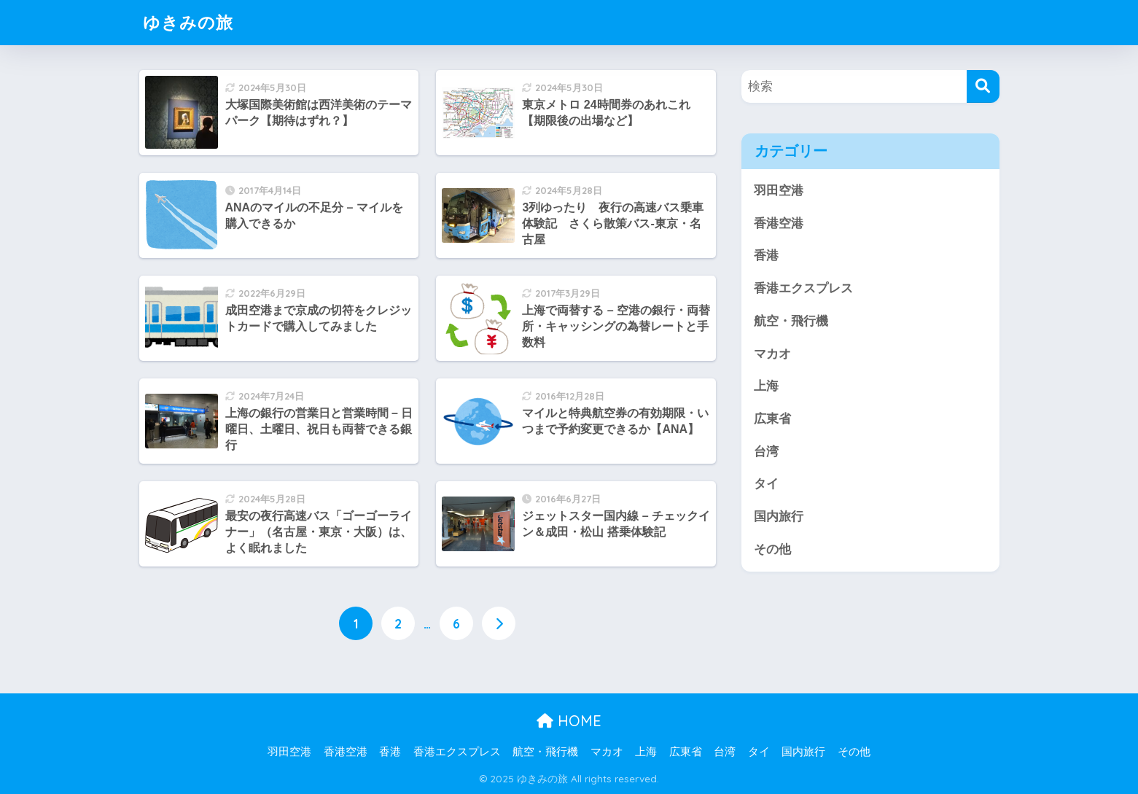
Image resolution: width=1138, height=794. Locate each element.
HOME (569, 721)
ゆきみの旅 (188, 22)
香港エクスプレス (803, 288)
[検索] (983, 86)
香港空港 (778, 223)
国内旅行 (778, 517)
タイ (766, 484)
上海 (766, 386)
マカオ (772, 354)
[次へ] (498, 623)
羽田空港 (778, 191)
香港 (766, 255)
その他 (772, 549)
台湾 (766, 452)
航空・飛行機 (791, 321)
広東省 (772, 419)
